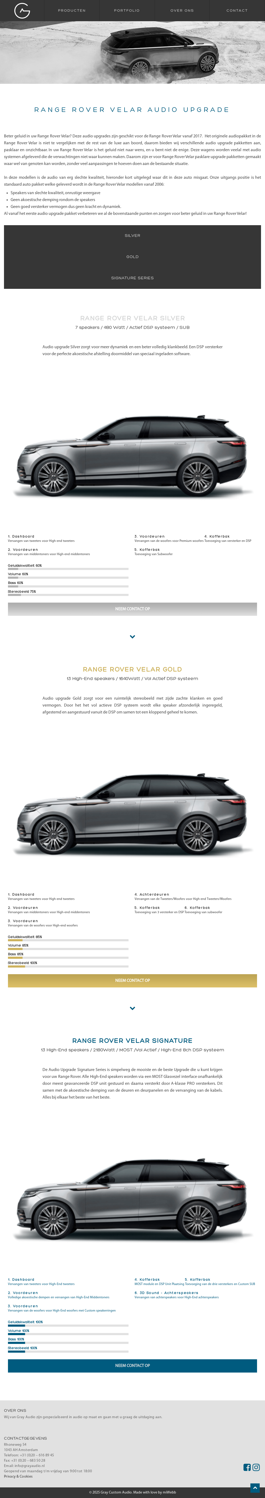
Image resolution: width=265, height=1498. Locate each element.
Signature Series (132, 278)
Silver (132, 236)
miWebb (169, 1493)
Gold (132, 257)
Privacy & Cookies (18, 1477)
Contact (237, 10)
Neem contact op (132, 609)
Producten (72, 10)
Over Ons (182, 10)
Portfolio (127, 10)
